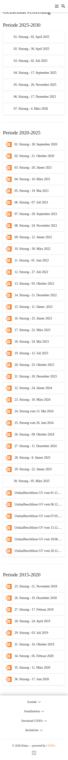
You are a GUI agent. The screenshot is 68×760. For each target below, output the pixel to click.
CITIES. (51, 745)
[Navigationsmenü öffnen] (57, 6)
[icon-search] (63, 6)
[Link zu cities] (34, 754)
